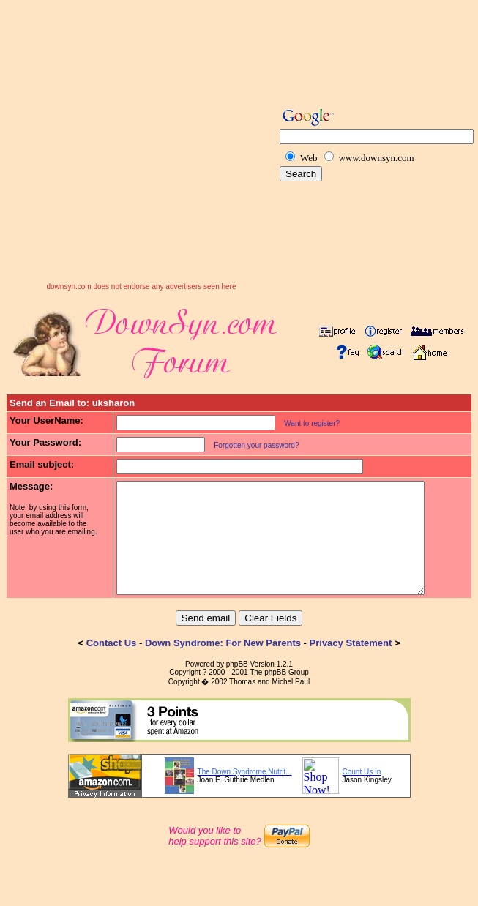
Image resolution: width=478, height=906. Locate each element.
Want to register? (303, 423)
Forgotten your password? (247, 445)
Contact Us (111, 664)
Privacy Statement (351, 664)
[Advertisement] (137, 145)
